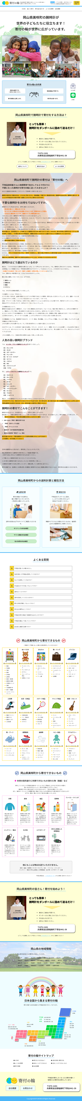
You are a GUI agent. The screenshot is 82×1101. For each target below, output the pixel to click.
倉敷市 (26, 958)
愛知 (45, 1021)
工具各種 (8, 721)
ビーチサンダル (10, 755)
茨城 (65, 1036)
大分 (9, 1028)
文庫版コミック (10, 683)
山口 (30, 1024)
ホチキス (24, 721)
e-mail (73, 87)
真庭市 (53, 960)
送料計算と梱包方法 (58, 1060)
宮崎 (11, 1028)
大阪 (39, 1043)
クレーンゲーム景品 (26, 675)
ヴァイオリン (72, 719)
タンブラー (40, 757)
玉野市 (39, 958)
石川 (45, 1019)
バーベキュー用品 (57, 718)
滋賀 (39, 1045)
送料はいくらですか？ (20, 592)
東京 (65, 1035)
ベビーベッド (56, 754)
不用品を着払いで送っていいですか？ (25, 621)
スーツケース (56, 674)
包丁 (23, 755)
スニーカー (9, 748)
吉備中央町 (56, 965)
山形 (71, 1025)
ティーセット (40, 753)
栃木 (67, 1036)
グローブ (39, 724)
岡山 (30, 1026)
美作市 (60, 960)
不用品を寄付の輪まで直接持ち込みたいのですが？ (29, 615)
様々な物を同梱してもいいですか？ (24, 603)
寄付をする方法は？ (39, 1060)
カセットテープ (72, 725)
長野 (47, 1017)
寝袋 (54, 721)
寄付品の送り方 (39, 9)
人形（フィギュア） (41, 669)
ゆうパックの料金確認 (21, 528)
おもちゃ (39, 666)
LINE (73, 97)
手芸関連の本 (9, 687)
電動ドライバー (10, 715)
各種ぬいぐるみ (26, 678)
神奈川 (65, 1038)
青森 (71, 1023)
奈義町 (26, 965)
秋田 (71, 1027)
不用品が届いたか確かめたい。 (23, 568)
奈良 (42, 1045)
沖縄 (17, 1028)
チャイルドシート (57, 751)
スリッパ (8, 751)
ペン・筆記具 (25, 717)
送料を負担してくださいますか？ (24, 597)
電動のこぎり (9, 719)
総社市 (58, 958)
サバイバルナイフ (57, 726)
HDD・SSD (71, 668)
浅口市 (20, 963)
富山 (49, 1019)
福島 (73, 1025)
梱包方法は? (41, 166)
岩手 (73, 1023)
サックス (71, 721)
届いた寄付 (30, 9)
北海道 (73, 1013)
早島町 (33, 963)
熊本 (16, 1026)
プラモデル (40, 674)
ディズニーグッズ (26, 666)
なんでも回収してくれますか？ (23, 580)
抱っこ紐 (55, 759)
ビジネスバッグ (57, 666)
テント (54, 715)
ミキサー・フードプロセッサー (26, 758)
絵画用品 (24, 719)
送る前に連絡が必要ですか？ (22, 627)
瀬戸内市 (39, 960)
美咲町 (48, 965)
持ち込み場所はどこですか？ (22, 609)
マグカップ (40, 755)
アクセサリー (72, 748)
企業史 (8, 677)
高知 (32, 1045)
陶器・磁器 (40, 751)
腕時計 (70, 751)
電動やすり (9, 717)
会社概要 (57, 9)
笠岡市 (46, 958)
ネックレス (71, 759)
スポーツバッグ (57, 668)
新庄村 (52, 963)
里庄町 (39, 963)
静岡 (47, 1021)
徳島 (28, 1045)
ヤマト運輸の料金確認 (21, 535)
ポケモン (24, 672)
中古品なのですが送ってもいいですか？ (25, 586)
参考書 (8, 674)
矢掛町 (46, 963)
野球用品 (39, 719)
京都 (44, 1043)
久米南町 (41, 965)
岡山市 (20, 958)
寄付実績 (17, 1066)
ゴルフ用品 (40, 717)
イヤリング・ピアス (72, 756)
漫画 (7, 685)
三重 (52, 1021)
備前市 (33, 960)
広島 (28, 1026)
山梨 (45, 1017)
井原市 (52, 958)
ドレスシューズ (10, 753)
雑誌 (7, 666)
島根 (28, 1024)
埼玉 (67, 1035)
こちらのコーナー (46, 162)
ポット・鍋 (25, 748)
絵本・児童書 (9, 690)
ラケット (39, 715)
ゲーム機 (39, 676)
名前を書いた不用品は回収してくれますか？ (27, 574)
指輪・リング (72, 753)
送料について (22, 166)
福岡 (9, 1026)
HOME (24, 9)
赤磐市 (47, 960)
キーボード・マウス (72, 671)
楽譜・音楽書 (9, 679)
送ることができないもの (60, 1063)
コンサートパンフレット (10, 692)
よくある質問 (49, 9)
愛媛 (30, 1045)
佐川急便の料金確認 (21, 541)
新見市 (26, 960)
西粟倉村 (33, 965)
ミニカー (39, 672)
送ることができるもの (40, 1063)
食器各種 (39, 748)
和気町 (26, 963)
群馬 (70, 1036)
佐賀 (11, 1026)
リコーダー (71, 723)
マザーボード (72, 674)
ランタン (55, 723)
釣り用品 (39, 721)
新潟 (49, 1017)
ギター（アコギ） (72, 716)
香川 (26, 1045)
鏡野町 (58, 963)
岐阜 (49, 1021)
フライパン (25, 751)
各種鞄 (54, 676)
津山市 (33, 958)
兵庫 (42, 1043)
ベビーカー (56, 748)
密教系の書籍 (9, 681)
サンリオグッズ (26, 670)
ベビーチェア (56, 757)
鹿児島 (13, 1028)
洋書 (7, 670)
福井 (47, 1019)
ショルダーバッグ (57, 671)
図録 (7, 672)
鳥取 (32, 1024)
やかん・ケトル (26, 753)
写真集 (8, 668)
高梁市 (20, 960)
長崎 (13, 1026)
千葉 (70, 1035)
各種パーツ (71, 676)
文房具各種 (25, 715)
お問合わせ (28, 1088)
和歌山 (44, 1045)
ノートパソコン (72, 666)
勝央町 (20, 965)
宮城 (73, 1027)
